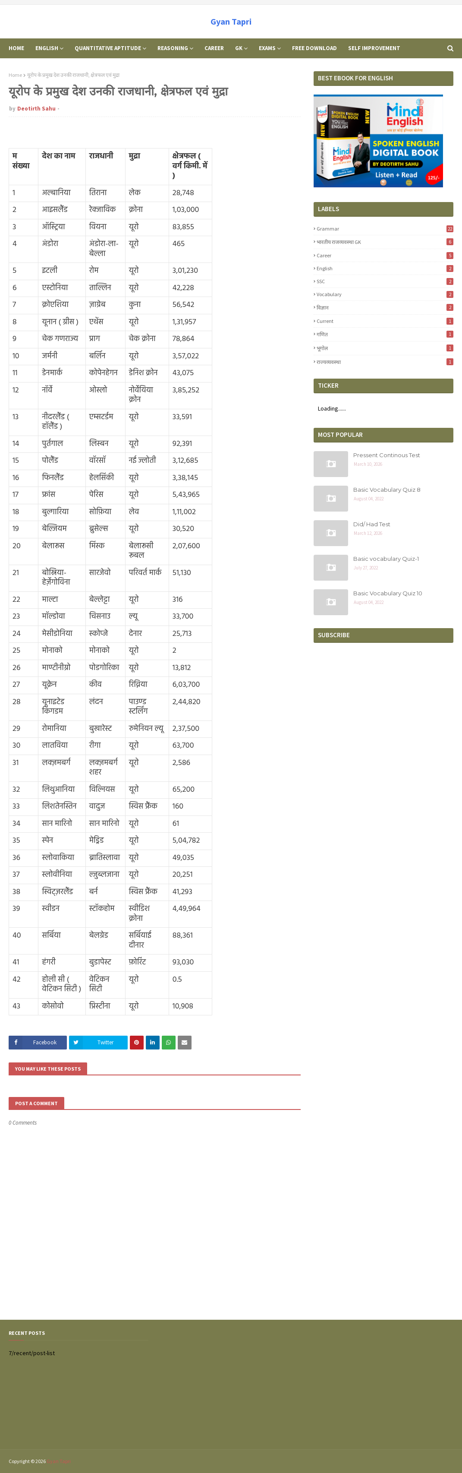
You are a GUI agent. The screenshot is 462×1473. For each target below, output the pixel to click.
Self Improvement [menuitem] (374, 48)
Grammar (385, 228)
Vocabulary (385, 294)
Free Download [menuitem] (314, 48)
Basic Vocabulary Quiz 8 (387, 489)
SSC (385, 281)
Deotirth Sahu (36, 108)
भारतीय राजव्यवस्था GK (385, 241)
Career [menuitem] (214, 48)
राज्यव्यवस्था (385, 361)
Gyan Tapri (231, 21)
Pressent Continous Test (386, 455)
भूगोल (385, 348)
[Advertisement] (383, 1384)
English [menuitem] (46, 48)
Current (385, 321)
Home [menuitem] (16, 48)
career (385, 255)
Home (15, 75)
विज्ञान (385, 307)
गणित (385, 334)
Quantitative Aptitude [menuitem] (108, 48)
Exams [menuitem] (267, 48)
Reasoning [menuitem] (172, 48)
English (385, 268)
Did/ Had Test (371, 524)
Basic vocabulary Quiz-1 (386, 558)
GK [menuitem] (238, 48)
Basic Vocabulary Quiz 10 (387, 593)
